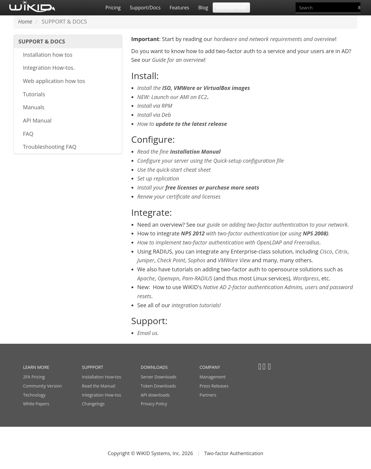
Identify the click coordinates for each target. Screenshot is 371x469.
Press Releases (214, 386)
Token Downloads (158, 386)
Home (25, 21)
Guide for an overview (178, 59)
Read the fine (178, 151)
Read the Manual (98, 386)
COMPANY (210, 367)
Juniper (145, 260)
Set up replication (158, 178)
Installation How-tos (101, 377)
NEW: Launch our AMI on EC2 (172, 97)
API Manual (37, 120)
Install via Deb (154, 114)
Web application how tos (54, 81)
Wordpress (306, 278)
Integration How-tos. (49, 67)
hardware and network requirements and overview (274, 39)
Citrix (341, 251)
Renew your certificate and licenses (178, 196)
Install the (193, 87)
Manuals (33, 107)
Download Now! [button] (231, 7)
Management (213, 377)
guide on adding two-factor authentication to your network (277, 224)
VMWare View (234, 260)
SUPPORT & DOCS (41, 41)
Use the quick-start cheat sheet (174, 169)
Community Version (42, 386)
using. (309, 233)
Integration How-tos (101, 395)
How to (182, 123)
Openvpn (168, 278)
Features (179, 7)
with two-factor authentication (230, 233)
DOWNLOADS (154, 367)
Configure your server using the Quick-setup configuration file (210, 160)
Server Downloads (158, 377)
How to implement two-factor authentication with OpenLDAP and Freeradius (228, 242)
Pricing (113, 7)
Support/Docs (145, 7)
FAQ (28, 133)
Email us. (148, 333)
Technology (34, 395)
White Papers (36, 404)
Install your (198, 187)
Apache (146, 278)
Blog (203, 7)
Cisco (326, 251)
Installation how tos (47, 54)
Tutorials (34, 94)
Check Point (171, 260)
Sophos (196, 260)
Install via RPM (154, 105)
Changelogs (93, 404)
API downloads (155, 395)
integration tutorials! (196, 305)
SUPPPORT (92, 367)
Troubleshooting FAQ (49, 146)
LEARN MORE (36, 367)
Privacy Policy (154, 404)
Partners (208, 395)
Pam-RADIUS (197, 278)
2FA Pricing (34, 377)
